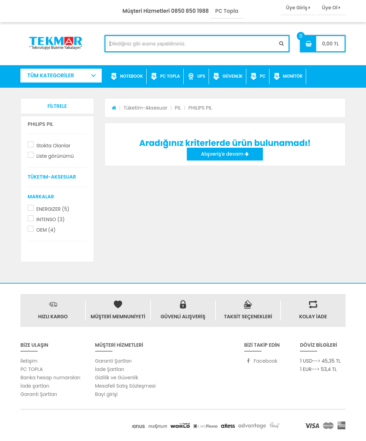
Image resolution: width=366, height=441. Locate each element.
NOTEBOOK (126, 76)
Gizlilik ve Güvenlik (116, 377)
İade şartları (34, 385)
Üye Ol (331, 7)
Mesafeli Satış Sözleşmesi (125, 385)
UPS (196, 76)
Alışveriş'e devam (225, 153)
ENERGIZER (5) (53, 209)
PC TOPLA (165, 76)
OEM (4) (46, 229)
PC (258, 76)
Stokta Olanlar (53, 145)
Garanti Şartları (38, 394)
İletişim (28, 360)
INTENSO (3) (50, 219)
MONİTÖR (287, 76)
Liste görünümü (55, 156)
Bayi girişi (106, 394)
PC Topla (226, 11)
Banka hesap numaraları (50, 377)
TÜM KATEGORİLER (50, 75)
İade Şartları (109, 369)
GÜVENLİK (228, 76)
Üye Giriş (298, 7)
